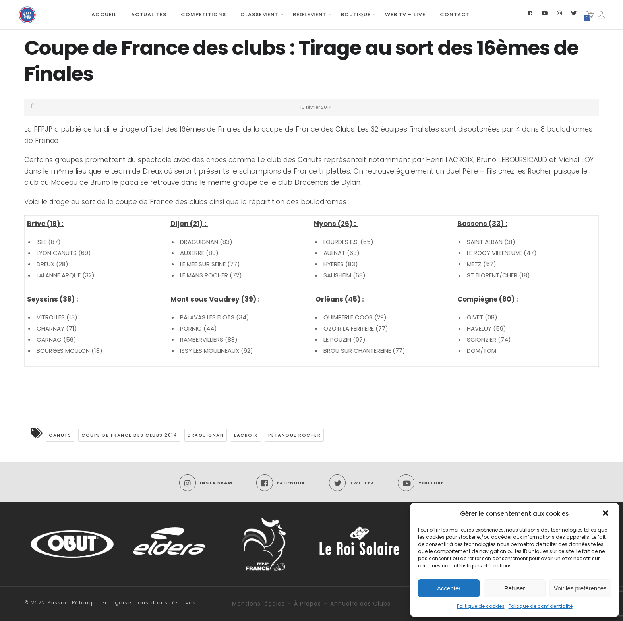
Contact (455, 14)
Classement (259, 14)
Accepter (448, 588)
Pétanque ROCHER (294, 435)
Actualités (148, 14)
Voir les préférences (580, 588)
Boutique (356, 14)
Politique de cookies (481, 606)
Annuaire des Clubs (360, 603)
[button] (606, 513)
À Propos (307, 603)
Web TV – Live (405, 14)
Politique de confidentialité (541, 606)
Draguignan (206, 435)
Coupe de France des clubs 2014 (129, 435)
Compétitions (203, 14)
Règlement (310, 14)
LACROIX (246, 435)
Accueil (104, 14)
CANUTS (60, 435)
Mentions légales (258, 603)
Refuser (514, 588)
